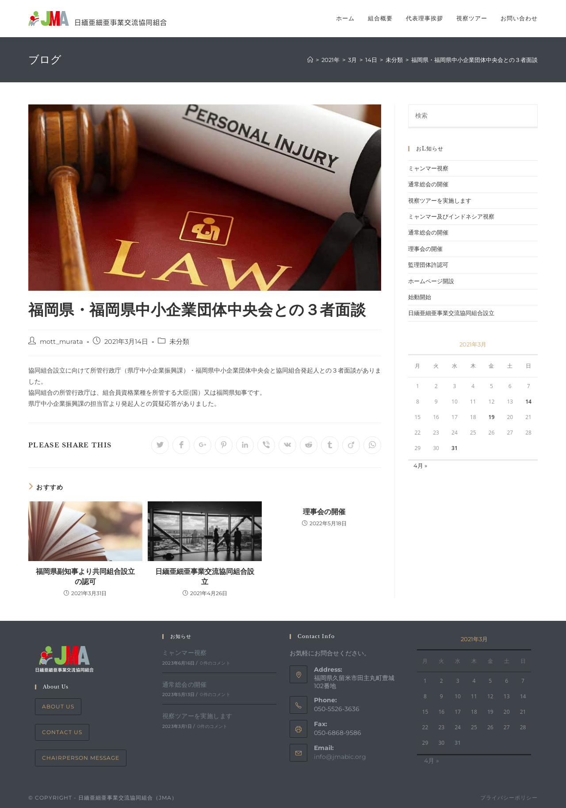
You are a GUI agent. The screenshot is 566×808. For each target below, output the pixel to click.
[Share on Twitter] (160, 445)
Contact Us (62, 732)
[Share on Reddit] (308, 445)
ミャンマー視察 (428, 168)
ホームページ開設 (431, 281)
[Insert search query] (473, 116)
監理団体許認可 (428, 264)
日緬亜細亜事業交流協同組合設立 (204, 576)
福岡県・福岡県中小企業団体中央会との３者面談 (474, 59)
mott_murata (61, 342)
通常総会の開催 (428, 184)
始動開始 (419, 296)
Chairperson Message (80, 757)
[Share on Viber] (266, 445)
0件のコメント (215, 663)
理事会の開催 (324, 511)
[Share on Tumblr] (330, 445)
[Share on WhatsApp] (372, 445)
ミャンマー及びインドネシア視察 (451, 216)
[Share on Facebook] (181, 445)
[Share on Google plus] (202, 445)
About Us (58, 706)
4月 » (420, 465)
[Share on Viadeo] (351, 445)
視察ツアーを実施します (439, 200)
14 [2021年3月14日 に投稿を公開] (528, 401)
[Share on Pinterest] (224, 445)
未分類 (179, 342)
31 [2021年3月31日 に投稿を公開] (454, 448)
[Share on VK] (287, 445)
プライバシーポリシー (509, 797)
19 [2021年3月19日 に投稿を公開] (492, 417)
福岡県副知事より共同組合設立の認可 (85, 576)
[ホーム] (310, 59)
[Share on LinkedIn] (245, 445)
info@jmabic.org (340, 757)
